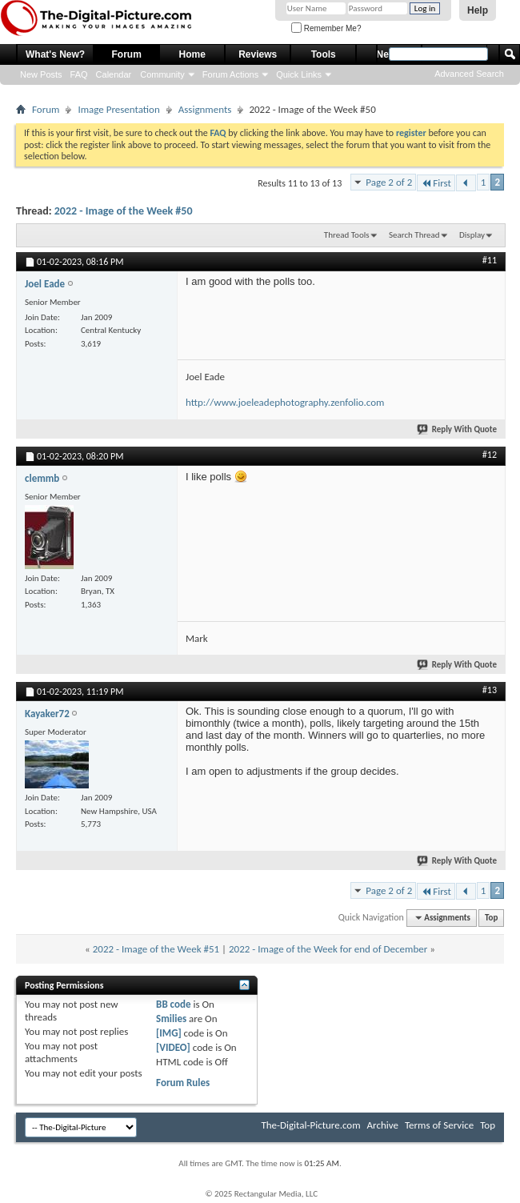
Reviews (257, 54)
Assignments (205, 109)
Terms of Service (439, 1125)
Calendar (114, 74)
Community (162, 74)
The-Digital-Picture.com (310, 1125)
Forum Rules (183, 1083)
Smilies (171, 1019)
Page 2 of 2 (389, 182)
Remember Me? (326, 28)
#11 (489, 260)
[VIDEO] (173, 1047)
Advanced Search (469, 73)
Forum (127, 54)
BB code (173, 1004)
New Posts (41, 74)
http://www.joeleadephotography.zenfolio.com (285, 402)
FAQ (79, 74)
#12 (489, 454)
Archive (382, 1125)
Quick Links (299, 74)
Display (472, 235)
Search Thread (414, 235)
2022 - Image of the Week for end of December (328, 949)
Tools (323, 54)
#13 (489, 690)
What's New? (55, 54)
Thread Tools (347, 235)
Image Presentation (118, 109)
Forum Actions (230, 74)
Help (477, 10)
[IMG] (169, 1033)
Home (192, 54)
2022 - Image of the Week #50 (123, 211)
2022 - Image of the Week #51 (156, 949)
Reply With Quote (457, 429)
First (436, 183)
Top (491, 917)
